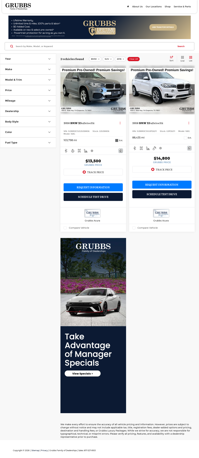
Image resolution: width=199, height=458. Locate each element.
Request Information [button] (93, 187)
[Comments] (121, 151)
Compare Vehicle (79, 227)
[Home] (128, 6)
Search (181, 46)
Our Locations (154, 6)
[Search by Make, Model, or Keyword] (95, 46)
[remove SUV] (108, 59)
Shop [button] (168, 6)
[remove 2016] (120, 59)
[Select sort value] (172, 59)
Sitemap (35, 450)
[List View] (191, 59)
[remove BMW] (95, 59)
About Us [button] (137, 6)
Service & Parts (182, 6)
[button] (123, 89)
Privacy (44, 450)
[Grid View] (182, 59)
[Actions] (120, 123)
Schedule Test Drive (93, 197)
